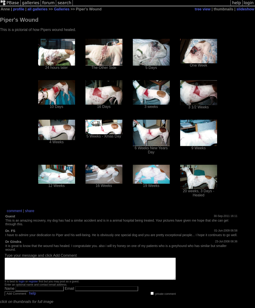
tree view (202, 9)
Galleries (62, 9)
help (32, 297)
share (29, 211)
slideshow (245, 9)
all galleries (37, 9)
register (33, 285)
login (21, 285)
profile (18, 9)
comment (14, 211)
